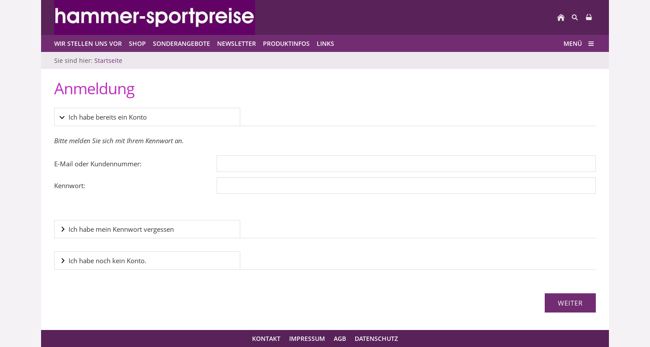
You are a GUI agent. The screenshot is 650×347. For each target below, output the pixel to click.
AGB (340, 338)
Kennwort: (69, 185)
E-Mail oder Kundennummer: (98, 163)
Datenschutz (376, 338)
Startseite (108, 60)
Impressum (307, 338)
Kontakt (266, 338)
